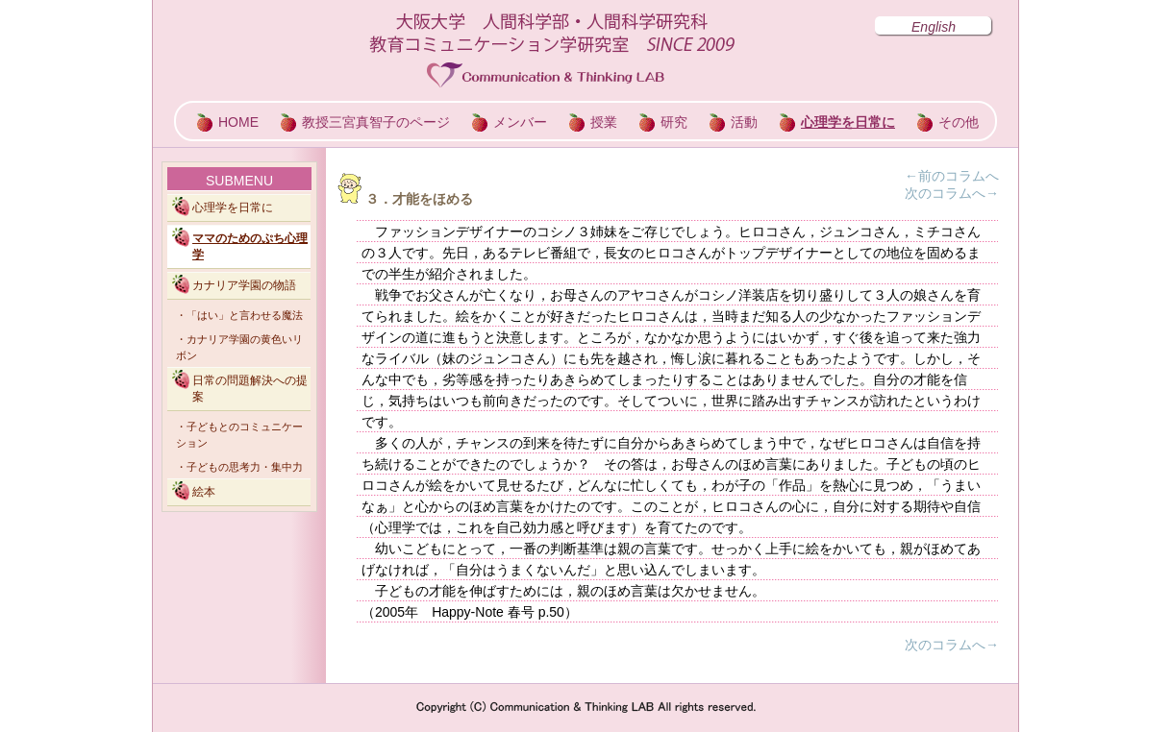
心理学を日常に (848, 122)
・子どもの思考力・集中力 (239, 467)
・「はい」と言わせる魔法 (239, 315)
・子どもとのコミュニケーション (239, 435)
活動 (744, 122)
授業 (603, 122)
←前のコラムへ (952, 175)
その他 (958, 122)
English (933, 27)
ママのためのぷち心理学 (250, 246)
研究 (673, 122)
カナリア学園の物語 (244, 285)
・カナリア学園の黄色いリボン (239, 347)
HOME (238, 122)
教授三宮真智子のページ (376, 122)
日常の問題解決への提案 (250, 388)
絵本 (203, 492)
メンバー (520, 122)
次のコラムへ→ (952, 193)
